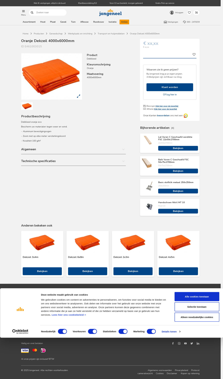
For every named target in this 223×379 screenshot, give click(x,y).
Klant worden (170, 87)
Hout (42, 21)
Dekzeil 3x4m (30, 257)
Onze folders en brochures (34, 322)
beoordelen (163, 115)
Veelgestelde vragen (76, 312)
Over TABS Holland (164, 322)
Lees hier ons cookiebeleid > (69, 356)
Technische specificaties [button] (38, 161)
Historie (159, 312)
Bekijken (178, 148)
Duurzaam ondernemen (166, 307)
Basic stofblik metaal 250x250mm (175, 182)
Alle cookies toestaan (197, 337)
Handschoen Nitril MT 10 (171, 202)
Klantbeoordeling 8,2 (87, 3)
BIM (112, 317)
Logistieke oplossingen (121, 302)
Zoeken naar (32, 13)
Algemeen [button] (28, 149)
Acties (124, 21)
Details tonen (169, 372)
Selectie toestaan (197, 348)
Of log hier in (170, 94)
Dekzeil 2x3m (121, 257)
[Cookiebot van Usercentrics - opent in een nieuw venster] (20, 373)
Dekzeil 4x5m (166, 257)
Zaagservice (116, 322)
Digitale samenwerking (121, 312)
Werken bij (160, 317)
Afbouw (84, 21)
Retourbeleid (72, 317)
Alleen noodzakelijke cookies (197, 358)
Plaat (53, 21)
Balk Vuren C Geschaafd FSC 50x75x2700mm (173, 160)
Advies (24, 317)
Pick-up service (117, 327)
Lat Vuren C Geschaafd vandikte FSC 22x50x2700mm (175, 138)
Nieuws (158, 302)
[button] (23, 12)
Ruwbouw (98, 21)
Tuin (73, 21)
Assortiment (29, 21)
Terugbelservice (74, 307)
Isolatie (112, 21)
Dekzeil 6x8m (76, 257)
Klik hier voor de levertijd (167, 106)
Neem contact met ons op (78, 302)
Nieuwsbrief (27, 307)
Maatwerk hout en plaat (122, 307)
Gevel (63, 21)
